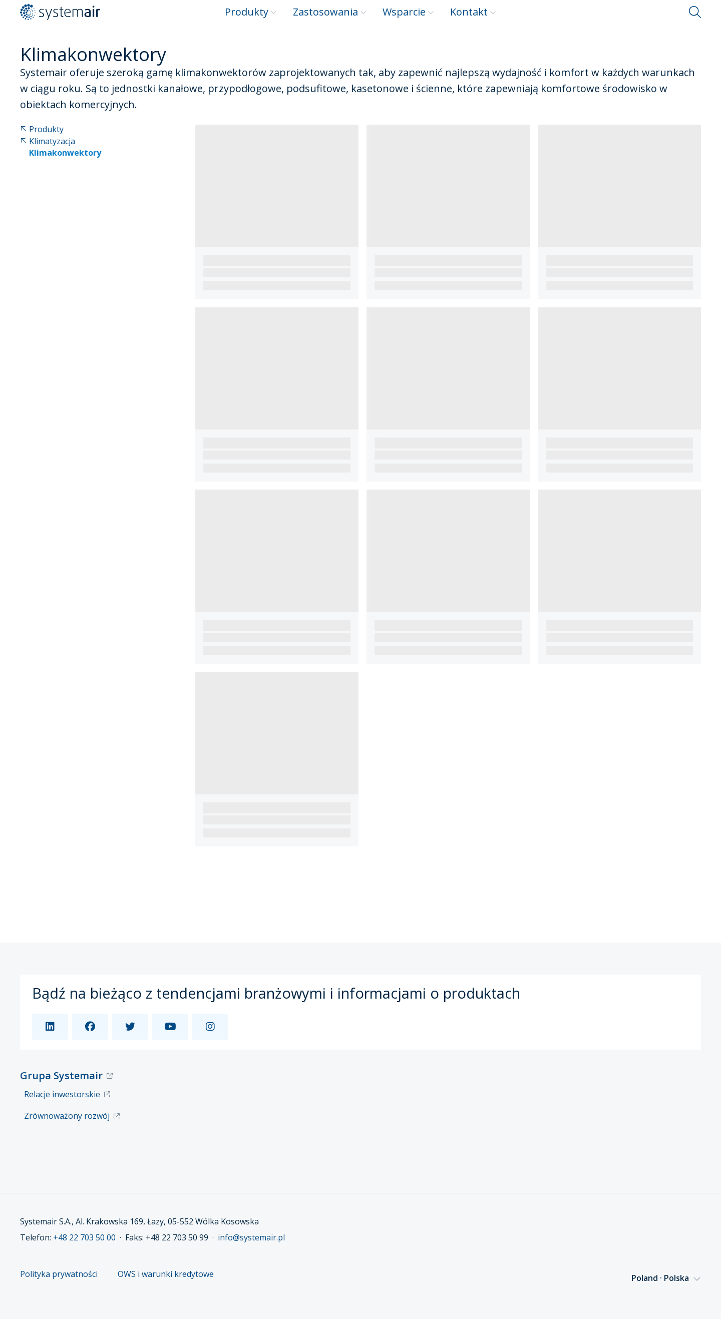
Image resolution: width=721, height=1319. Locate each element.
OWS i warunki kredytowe (166, 1274)
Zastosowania (330, 12)
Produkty (251, 12)
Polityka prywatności (59, 1274)
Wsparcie (408, 12)
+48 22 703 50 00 (84, 1237)
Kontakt (473, 12)
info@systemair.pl (251, 1237)
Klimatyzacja (47, 141)
